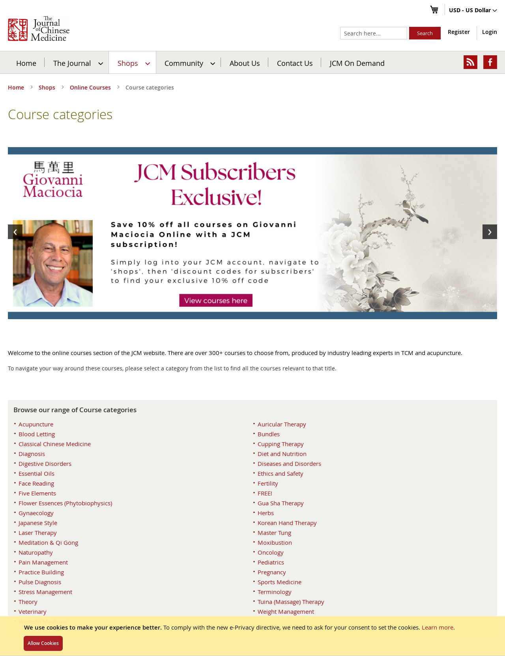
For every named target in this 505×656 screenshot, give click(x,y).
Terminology (275, 592)
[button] (473, 10)
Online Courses (91, 87)
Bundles (269, 434)
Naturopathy (36, 552)
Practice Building (41, 572)
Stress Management (45, 592)
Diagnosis (32, 454)
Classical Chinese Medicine (55, 444)
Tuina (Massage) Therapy (291, 602)
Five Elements (37, 493)
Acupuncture (36, 424)
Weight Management (286, 611)
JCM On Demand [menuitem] (357, 62)
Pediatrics (271, 562)
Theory (28, 602)
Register (459, 32)
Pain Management (43, 562)
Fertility (268, 483)
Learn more (437, 627)
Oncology (271, 552)
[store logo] (38, 28)
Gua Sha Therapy (281, 503)
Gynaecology (36, 513)
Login (489, 32)
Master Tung (274, 532)
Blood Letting (37, 434)
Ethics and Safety (280, 473)
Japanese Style (38, 523)
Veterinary (33, 611)
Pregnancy (272, 572)
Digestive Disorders (45, 463)
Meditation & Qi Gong (48, 542)
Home (26, 62)
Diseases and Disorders (289, 463)
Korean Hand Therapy (287, 523)
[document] (252, 636)
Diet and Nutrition (282, 454)
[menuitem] (77, 62)
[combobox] (373, 33)
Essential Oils (36, 473)
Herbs (266, 513)
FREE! (265, 493)
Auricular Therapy (282, 424)
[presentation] (15, 231)
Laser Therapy (38, 532)
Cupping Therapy (281, 444)
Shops (48, 87)
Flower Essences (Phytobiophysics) (65, 503)
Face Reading (36, 483)
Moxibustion (275, 542)
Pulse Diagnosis (40, 582)
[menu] (252, 62)
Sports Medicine (279, 582)
